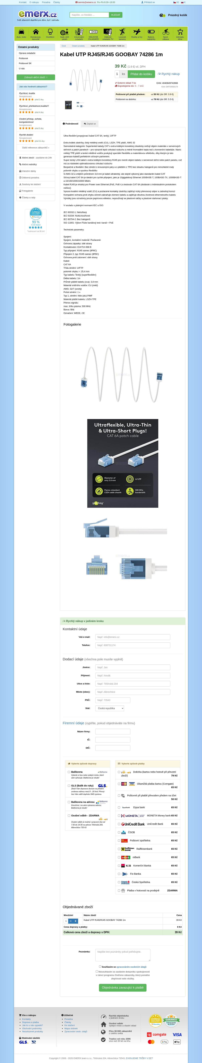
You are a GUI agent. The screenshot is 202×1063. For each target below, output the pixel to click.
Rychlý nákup (169, 74)
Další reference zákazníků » (35, 147)
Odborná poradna (29, 177)
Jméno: (86, 667)
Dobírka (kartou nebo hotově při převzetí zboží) (148, 773)
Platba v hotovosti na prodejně (148, 891)
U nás (22, 68)
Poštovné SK (25, 63)
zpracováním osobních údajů (131, 967)
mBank (148, 857)
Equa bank (148, 807)
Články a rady (27, 197)
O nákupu (34, 2)
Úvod (64, 46)
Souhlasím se (122, 966)
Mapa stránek (71, 1028)
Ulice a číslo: (83, 683)
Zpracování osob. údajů (76, 1031)
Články (56, 2)
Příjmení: (85, 675)
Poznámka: (84, 951)
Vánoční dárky (27, 170)
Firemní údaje (99, 723)
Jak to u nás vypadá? (32, 1025)
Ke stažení (70, 1025)
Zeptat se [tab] (90, 123)
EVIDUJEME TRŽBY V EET (139, 1058)
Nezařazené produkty (32, 1031)
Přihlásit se (148, 2)
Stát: (87, 708)
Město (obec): (83, 692)
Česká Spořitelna (148, 882)
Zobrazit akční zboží (35, 77)
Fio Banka (148, 874)
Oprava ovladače (27, 53)
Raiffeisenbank (148, 849)
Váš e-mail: (84, 637)
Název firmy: (83, 731)
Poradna (46, 2)
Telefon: (86, 645)
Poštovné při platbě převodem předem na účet (148, 797)
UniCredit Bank (148, 824)
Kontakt (22, 2)
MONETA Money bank (148, 816)
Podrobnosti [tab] (70, 123)
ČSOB (148, 832)
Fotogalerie (26, 190)
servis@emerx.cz (85, 2)
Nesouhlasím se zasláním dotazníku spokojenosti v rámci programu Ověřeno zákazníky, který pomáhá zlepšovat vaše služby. (123, 975)
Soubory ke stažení (30, 184)
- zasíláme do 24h (35, 157)
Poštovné (23, 58)
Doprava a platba (30, 1022)
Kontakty (26, 1019)
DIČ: (88, 748)
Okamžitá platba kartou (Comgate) (148, 785)
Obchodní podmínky (32, 1028)
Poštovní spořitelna (148, 841)
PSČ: (87, 700)
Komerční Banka (148, 866)
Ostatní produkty (78, 46)
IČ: (88, 739)
